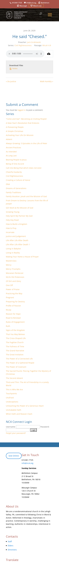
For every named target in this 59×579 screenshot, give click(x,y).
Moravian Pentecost (14, 273)
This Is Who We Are (14, 389)
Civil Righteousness (23, 45)
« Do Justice (11, 81)
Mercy (8, 265)
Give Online (14, 455)
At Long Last (11, 155)
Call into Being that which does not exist (23, 168)
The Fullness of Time (15, 346)
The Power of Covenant (16, 367)
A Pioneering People (15, 127)
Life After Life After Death (17, 240)
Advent (9, 139)
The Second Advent (14, 378)
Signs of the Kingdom (15, 330)
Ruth (8, 326)
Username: (11, 426)
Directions (12, 549)
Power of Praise (12, 289)
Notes (13, 68)
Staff (10, 541)
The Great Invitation (14, 354)
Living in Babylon (13, 248)
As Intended (11, 151)
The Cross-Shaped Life (16, 338)
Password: (44, 426)
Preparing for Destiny (15, 301)
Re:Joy (8, 310)
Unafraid (10, 397)
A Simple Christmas (14, 131)
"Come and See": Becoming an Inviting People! (26, 119)
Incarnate (10, 232)
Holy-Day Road (12, 220)
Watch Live (37, 6)
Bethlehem (45, 3)
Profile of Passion (13, 305)
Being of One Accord (15, 164)
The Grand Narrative (15, 350)
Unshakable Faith (13, 410)
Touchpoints (11, 393)
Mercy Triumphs (13, 269)
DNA (8, 184)
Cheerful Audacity (14, 172)
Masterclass (11, 260)
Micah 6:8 (46, 45)
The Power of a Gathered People (20, 362)
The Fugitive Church (15, 342)
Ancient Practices (13, 147)
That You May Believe (15, 334)
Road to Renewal (13, 318)
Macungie (23, 6)
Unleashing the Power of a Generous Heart (25, 406)
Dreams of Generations (16, 188)
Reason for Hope (13, 314)
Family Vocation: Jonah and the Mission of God (26, 196)
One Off (9, 285)
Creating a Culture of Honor (18, 180)
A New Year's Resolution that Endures (22, 123)
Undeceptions (12, 401)
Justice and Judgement (16, 236)
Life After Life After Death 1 (18, 244)
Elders (10, 545)
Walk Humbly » (46, 81)
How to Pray (11, 228)
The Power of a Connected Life (19, 358)
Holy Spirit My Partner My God (19, 216)
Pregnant (10, 297)
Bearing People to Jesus (16, 159)
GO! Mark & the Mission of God (19, 208)
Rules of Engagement (15, 322)
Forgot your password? (16, 433)
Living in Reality (13, 252)
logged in (22, 110)
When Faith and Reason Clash (19, 414)
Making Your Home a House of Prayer (22, 256)
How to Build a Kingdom (16, 224)
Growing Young (12, 212)
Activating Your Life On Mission (19, 135)
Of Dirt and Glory (13, 281)
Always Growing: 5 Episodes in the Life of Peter (26, 143)
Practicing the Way (14, 293)
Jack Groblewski (34, 42)
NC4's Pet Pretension (15, 277)
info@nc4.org (27, 463)
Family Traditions (13, 192)
